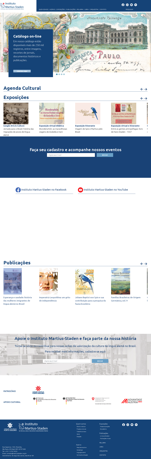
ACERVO (51, 9)
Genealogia (80, 450)
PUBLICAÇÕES (70, 9)
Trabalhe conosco (81, 431)
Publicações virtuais (105, 438)
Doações (79, 436)
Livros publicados (104, 436)
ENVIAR (105, 155)
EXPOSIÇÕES (60, 9)
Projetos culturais (81, 429)
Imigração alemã (81, 452)
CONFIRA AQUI (22, 71)
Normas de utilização (82, 455)
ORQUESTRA (93, 9)
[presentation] (75, 162)
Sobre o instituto (81, 426)
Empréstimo (103, 429)
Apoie (78, 434)
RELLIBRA (79, 9)
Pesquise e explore (81, 447)
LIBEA (86, 9)
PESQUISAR (129, 9)
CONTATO (102, 9)
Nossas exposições (105, 426)
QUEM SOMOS (43, 9)
